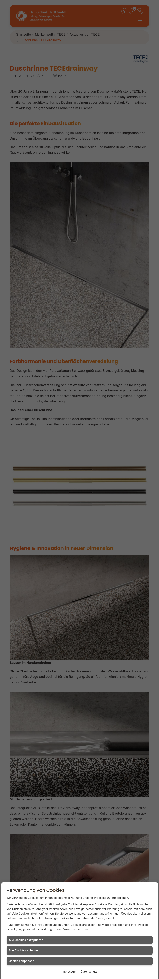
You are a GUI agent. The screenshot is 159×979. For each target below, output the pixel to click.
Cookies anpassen (21, 961)
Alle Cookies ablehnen (24, 950)
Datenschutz (89, 971)
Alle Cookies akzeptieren (26, 940)
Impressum (68, 971)
